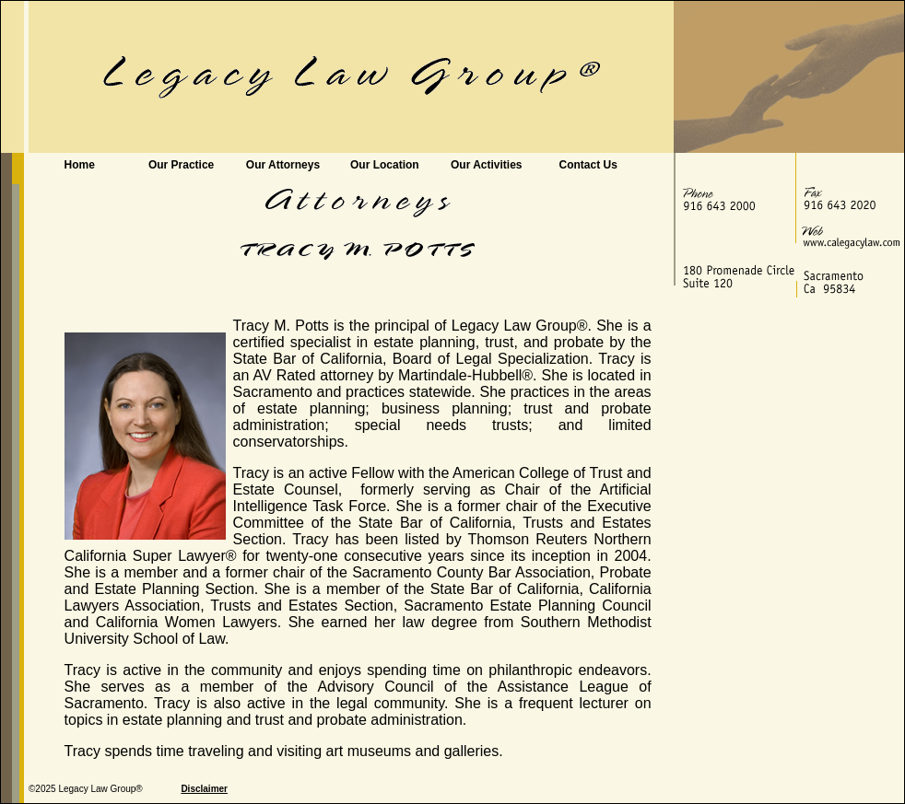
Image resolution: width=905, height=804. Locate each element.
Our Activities (487, 164)
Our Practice (181, 164)
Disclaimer (204, 789)
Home (80, 164)
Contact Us (587, 164)
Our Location (384, 164)
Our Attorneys (283, 164)
